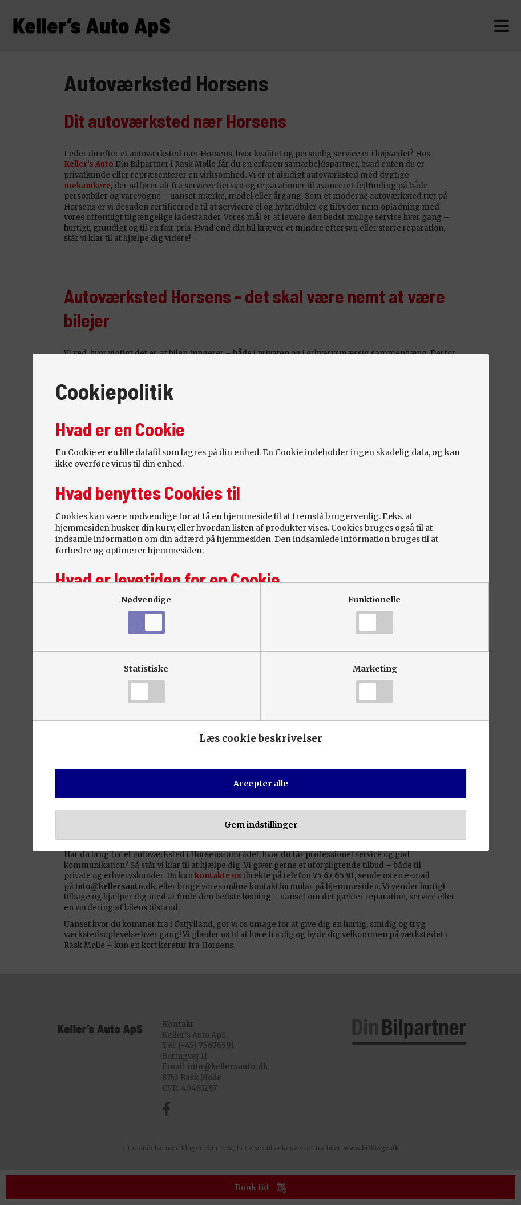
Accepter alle (260, 783)
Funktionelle (374, 614)
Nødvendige (146, 614)
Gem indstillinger (260, 825)
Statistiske (146, 683)
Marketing (375, 683)
